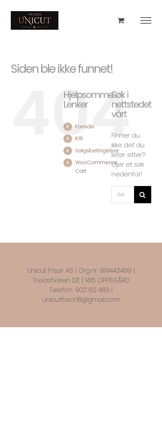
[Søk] (142, 194)
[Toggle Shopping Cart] (121, 20)
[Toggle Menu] (146, 20)
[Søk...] (122, 194)
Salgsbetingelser (97, 150)
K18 (79, 138)
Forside (84, 126)
